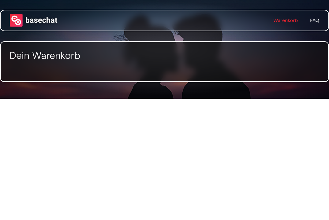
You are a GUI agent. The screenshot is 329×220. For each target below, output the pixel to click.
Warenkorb (285, 20)
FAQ (314, 20)
